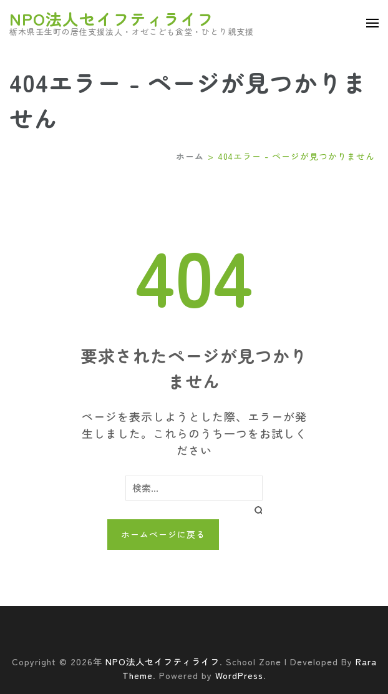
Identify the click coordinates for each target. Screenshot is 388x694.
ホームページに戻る (163, 534)
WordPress (239, 675)
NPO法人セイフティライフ (111, 18)
